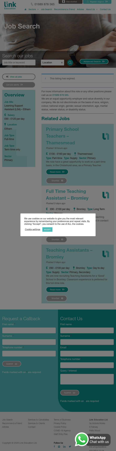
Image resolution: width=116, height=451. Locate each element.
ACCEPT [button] (47, 229)
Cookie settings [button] (32, 229)
